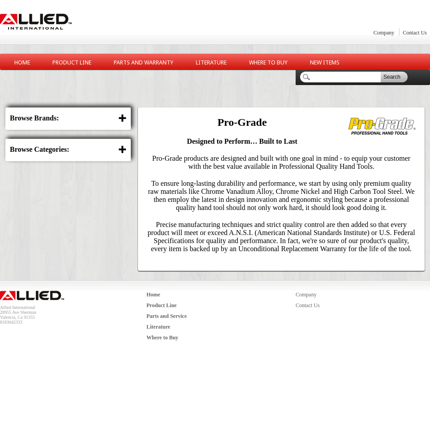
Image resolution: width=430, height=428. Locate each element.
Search (391, 77)
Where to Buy (268, 62)
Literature (211, 62)
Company (384, 33)
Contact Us (415, 33)
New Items (325, 62)
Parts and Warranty (143, 62)
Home (22, 62)
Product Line (71, 62)
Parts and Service (166, 316)
